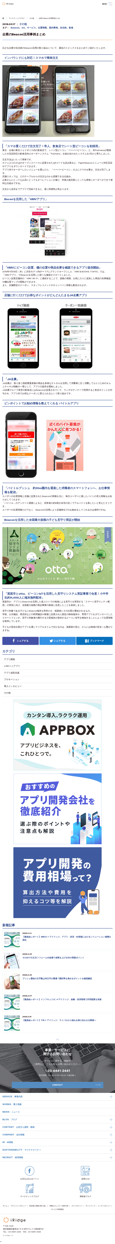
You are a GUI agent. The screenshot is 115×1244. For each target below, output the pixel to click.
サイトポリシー (77, 1206)
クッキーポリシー (104, 1206)
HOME (3, 18)
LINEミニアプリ (12, 666)
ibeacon (15, 27)
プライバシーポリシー (18, 1206)
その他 (31, 18)
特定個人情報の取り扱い (38, 1206)
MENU (104, 4)
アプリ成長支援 (11, 672)
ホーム (5, 1206)
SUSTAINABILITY (21, 1150)
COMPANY (13, 1134)
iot (23, 27)
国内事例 (53, 27)
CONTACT (76, 1085)
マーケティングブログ (17, 18)
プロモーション (11, 679)
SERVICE (12, 1096)
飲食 (71, 27)
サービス (31, 27)
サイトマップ (90, 1206)
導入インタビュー (13, 686)
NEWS (11, 1112)
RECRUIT (12, 1157)
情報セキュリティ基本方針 (59, 1206)
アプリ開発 (9, 659)
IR (7, 1142)
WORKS (11, 1104)
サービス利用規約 (57, 1209)
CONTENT (18, 1127)
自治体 (63, 27)
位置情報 (42, 27)
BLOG (9, 1119)
